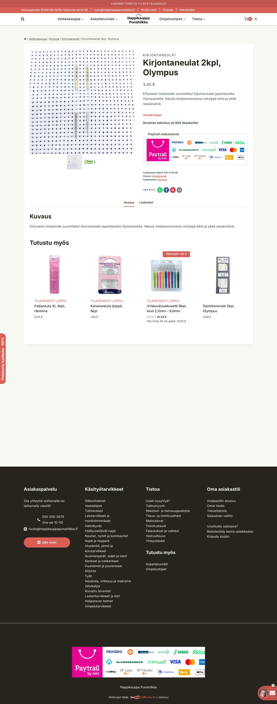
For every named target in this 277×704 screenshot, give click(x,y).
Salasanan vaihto (220, 516)
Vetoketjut (92, 586)
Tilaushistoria (217, 511)
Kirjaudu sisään (218, 536)
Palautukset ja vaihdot (162, 531)
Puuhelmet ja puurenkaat (103, 566)
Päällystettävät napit (100, 531)
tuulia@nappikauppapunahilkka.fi (114, 9)
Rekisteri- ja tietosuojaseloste (168, 511)
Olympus (162, 179)
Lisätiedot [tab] (146, 202)
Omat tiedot (216, 506)
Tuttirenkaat (94, 511)
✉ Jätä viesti (149, 9)
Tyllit (88, 576)
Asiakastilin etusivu (221, 501)
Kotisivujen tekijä (118, 697)
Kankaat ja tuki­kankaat (102, 561)
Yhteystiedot (155, 541)
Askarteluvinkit (157, 564)
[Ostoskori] (246, 19)
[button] (74, 162)
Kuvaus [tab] (129, 202)
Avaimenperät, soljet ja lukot (106, 556)
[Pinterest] (173, 190)
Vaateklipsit (93, 506)
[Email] (179, 190)
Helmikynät (93, 526)
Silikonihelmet (95, 501)
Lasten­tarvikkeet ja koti (102, 596)
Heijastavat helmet (99, 601)
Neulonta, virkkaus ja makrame (108, 581)
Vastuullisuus (155, 536)
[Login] (256, 19)
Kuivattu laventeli (98, 591)
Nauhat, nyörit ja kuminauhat (106, 536)
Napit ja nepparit (97, 541)
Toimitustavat (156, 526)
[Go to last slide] (69, 162)
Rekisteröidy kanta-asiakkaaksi (230, 531)
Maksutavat (154, 521)
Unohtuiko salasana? (222, 526)
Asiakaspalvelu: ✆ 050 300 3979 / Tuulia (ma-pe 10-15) (54, 9)
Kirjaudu (168, 9)
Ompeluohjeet (156, 569)
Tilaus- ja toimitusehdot (163, 516)
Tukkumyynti (155, 506)
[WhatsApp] (160, 190)
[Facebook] (166, 190)
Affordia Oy (149, 697)
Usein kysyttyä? (158, 501)
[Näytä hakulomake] (22, 19)
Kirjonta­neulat (159, 55)
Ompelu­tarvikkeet (98, 606)
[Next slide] (95, 162)
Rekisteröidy (187, 9)
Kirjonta (90, 571)
